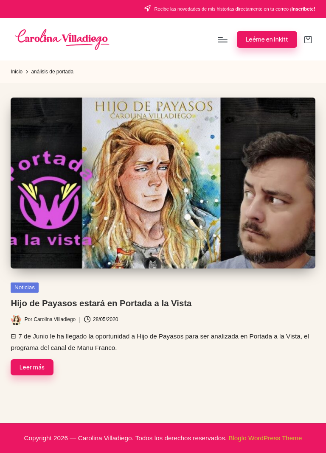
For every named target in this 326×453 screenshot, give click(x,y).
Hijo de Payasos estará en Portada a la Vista (101, 303)
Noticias (24, 287)
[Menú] (222, 39)
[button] (267, 39)
